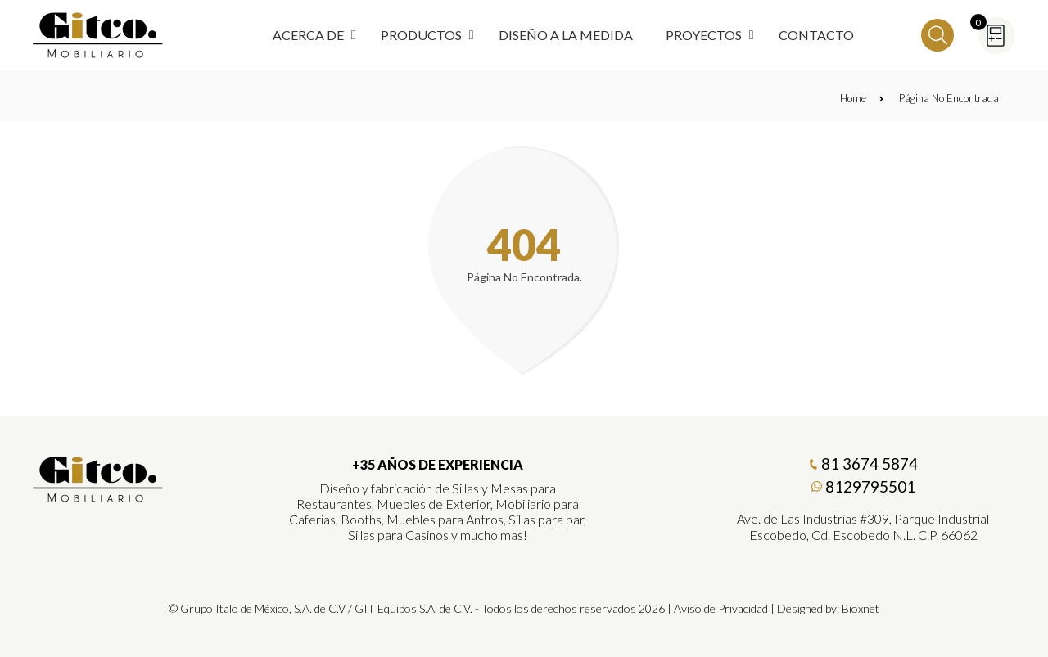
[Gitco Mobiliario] (98, 497)
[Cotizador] (996, 35)
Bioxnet (860, 608)
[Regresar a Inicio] (98, 35)
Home (861, 98)
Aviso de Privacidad (721, 608)
